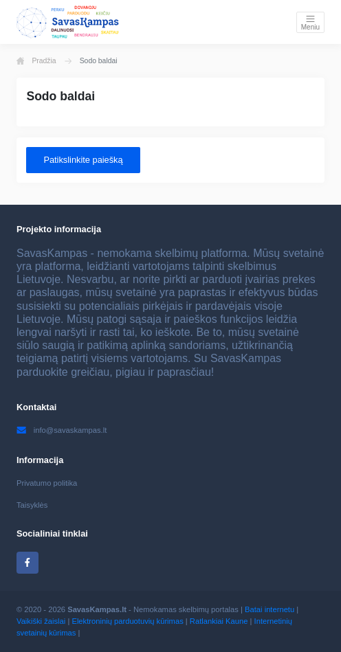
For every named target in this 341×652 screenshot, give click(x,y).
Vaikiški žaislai (40, 621)
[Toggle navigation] (310, 22)
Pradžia (36, 61)
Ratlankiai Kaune (219, 621)
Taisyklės (31, 505)
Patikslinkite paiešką (82, 160)
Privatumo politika (46, 483)
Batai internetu (269, 609)
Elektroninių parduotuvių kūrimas (127, 621)
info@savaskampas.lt (61, 430)
